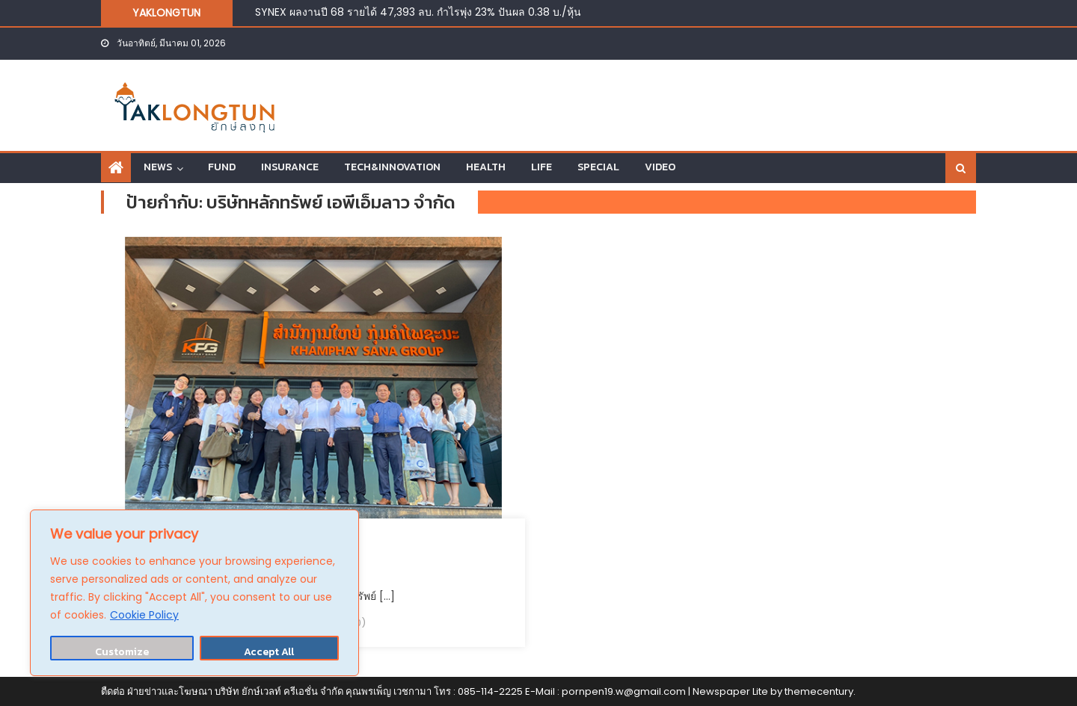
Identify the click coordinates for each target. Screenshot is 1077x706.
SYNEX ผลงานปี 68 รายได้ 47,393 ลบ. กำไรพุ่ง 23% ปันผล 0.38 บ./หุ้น (418, 11)
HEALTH (486, 167)
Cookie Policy (144, 614)
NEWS (158, 167)
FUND (222, 167)
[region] (194, 593)
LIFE (541, 167)
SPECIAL (598, 167)
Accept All (269, 652)
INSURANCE (290, 167)
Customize (122, 652)
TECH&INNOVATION (392, 167)
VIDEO (660, 167)
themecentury (819, 691)
